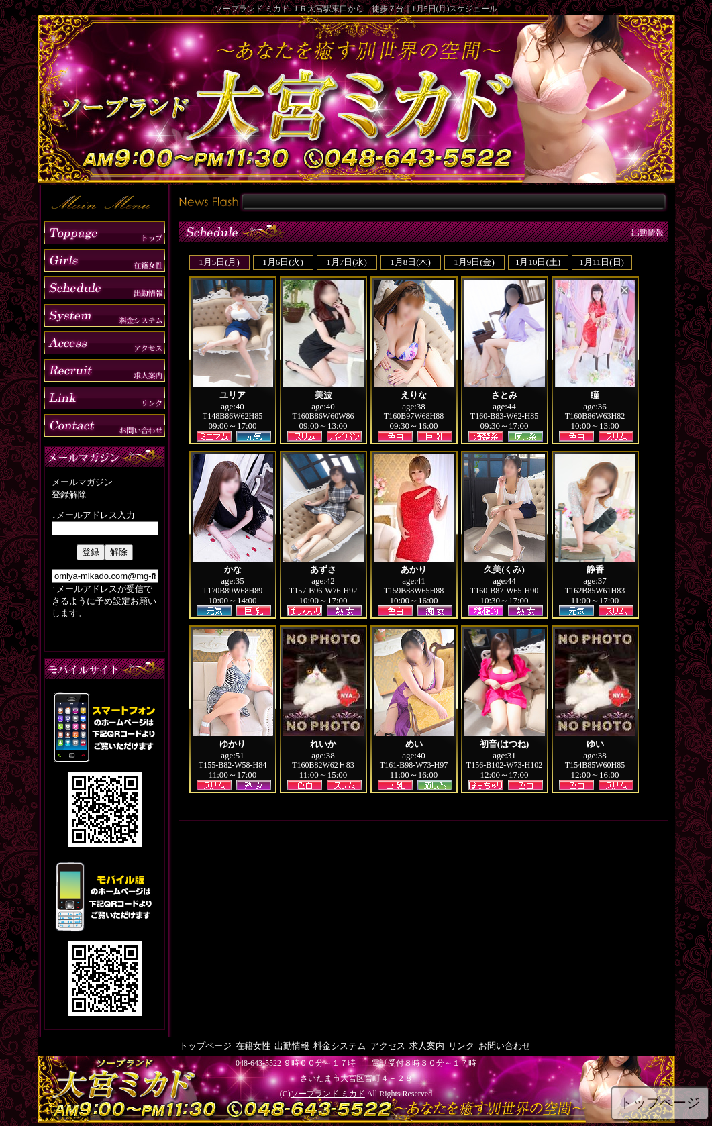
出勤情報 (291, 1046)
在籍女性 (253, 1046)
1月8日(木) (410, 262)
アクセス (387, 1046)
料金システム (339, 1046)
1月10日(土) (537, 262)
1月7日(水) (346, 262)
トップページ (205, 1046)
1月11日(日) (601, 262)
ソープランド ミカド (328, 1093)
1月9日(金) (474, 262)
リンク (461, 1046)
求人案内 (426, 1046)
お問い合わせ (504, 1046)
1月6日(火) (282, 262)
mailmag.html (105, 553)
